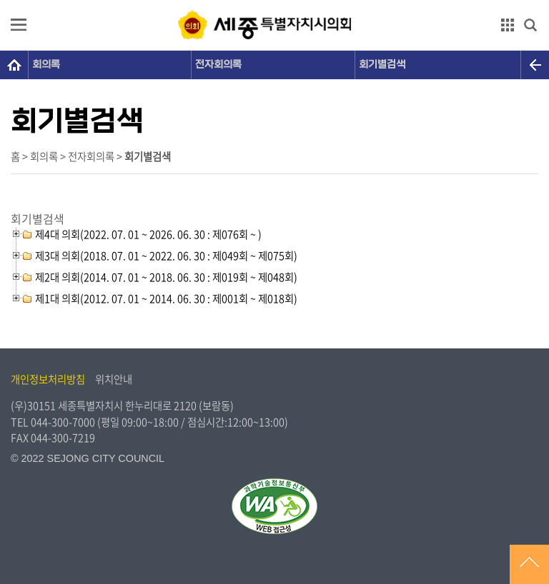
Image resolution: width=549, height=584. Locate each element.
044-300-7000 (63, 422)
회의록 (46, 65)
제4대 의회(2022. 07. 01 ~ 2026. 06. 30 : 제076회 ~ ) (148, 234)
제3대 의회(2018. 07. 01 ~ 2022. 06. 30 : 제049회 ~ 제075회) (166, 255)
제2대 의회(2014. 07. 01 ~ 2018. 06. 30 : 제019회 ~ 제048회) (166, 277)
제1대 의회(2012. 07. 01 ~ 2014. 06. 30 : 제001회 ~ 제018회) (166, 298)
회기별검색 (382, 65)
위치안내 (113, 379)
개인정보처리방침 (48, 379)
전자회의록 (218, 65)
